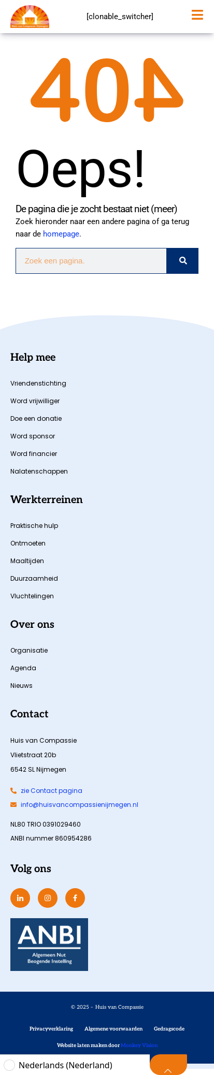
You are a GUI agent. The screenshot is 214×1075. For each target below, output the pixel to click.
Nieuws (21, 691)
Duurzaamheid (34, 584)
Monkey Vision (139, 1052)
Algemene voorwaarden (113, 1035)
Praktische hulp (34, 531)
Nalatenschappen (39, 477)
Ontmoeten (28, 549)
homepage (61, 240)
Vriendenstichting (38, 389)
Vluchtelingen (32, 602)
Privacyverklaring (51, 1035)
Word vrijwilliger (35, 407)
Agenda (23, 674)
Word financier (33, 459)
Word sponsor (32, 442)
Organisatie (29, 656)
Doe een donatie (36, 424)
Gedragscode (169, 1035)
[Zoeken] (182, 267)
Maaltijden (27, 567)
